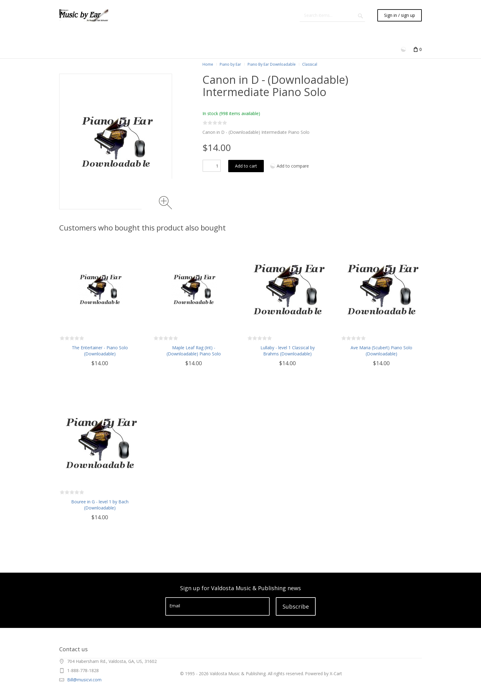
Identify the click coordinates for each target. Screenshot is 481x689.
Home (207, 64)
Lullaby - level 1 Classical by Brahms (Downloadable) (287, 351)
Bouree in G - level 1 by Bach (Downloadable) (100, 505)
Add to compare (293, 166)
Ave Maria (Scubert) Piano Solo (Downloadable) (381, 351)
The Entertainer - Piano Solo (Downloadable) (100, 351)
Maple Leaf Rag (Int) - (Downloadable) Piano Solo (194, 351)
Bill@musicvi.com (84, 680)
